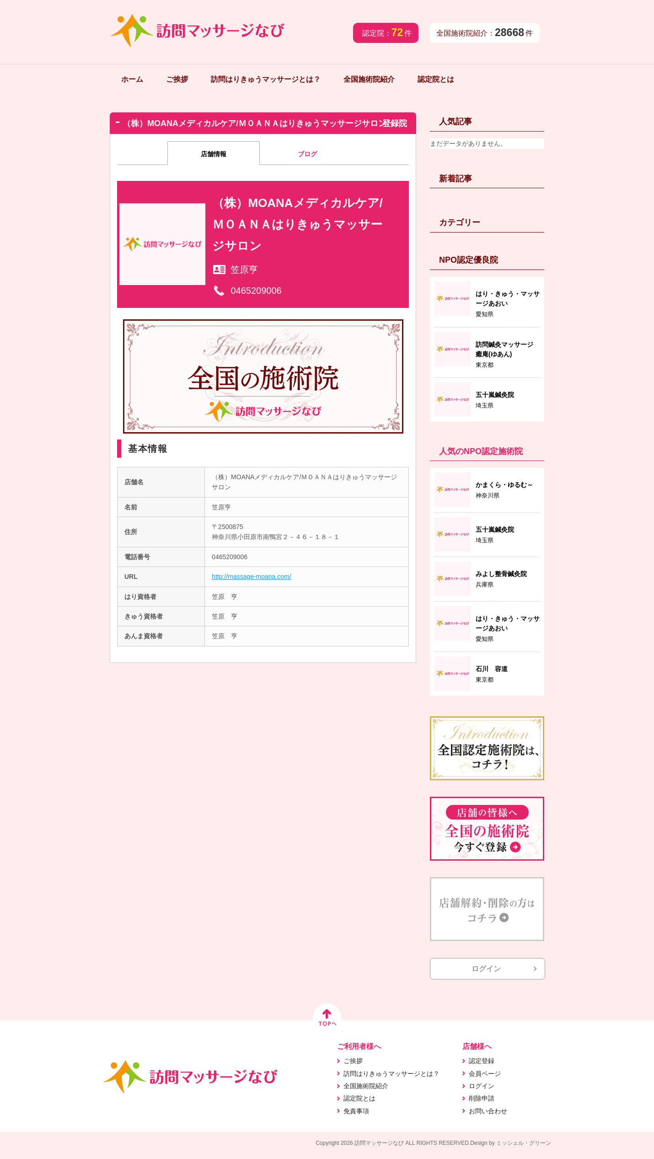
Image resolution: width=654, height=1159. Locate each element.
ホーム (132, 79)
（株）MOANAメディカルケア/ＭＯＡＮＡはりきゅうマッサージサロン (297, 224)
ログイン (486, 969)
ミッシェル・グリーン (523, 1143)
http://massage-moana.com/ (251, 576)
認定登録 (481, 1060)
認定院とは (436, 79)
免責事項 (356, 1111)
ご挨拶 (177, 79)
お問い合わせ (488, 1111)
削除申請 (481, 1098)
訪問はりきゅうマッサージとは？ (266, 79)
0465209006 (256, 291)
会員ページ (485, 1073)
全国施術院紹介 (369, 79)
